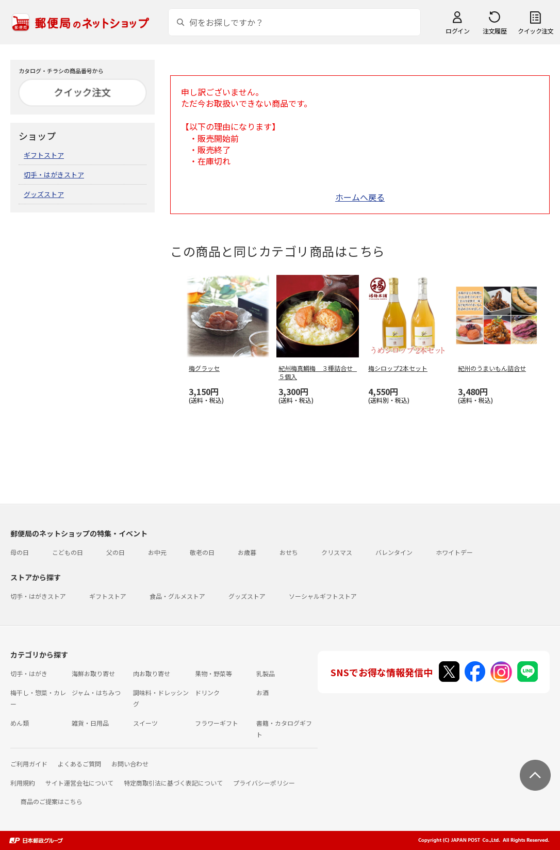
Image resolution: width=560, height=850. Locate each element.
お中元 (157, 552)
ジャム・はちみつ (96, 692)
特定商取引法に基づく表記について (173, 782)
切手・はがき (28, 673)
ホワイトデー (454, 552)
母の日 (19, 552)
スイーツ (145, 722)
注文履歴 (494, 30)
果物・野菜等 (213, 673)
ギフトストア (44, 155)
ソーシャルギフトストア (323, 596)
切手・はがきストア (54, 174)
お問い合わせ (130, 763)
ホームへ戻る (360, 197)
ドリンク (207, 692)
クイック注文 (535, 30)
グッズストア (44, 194)
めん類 (19, 722)
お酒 (262, 692)
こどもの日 (67, 552)
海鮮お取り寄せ (93, 673)
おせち (288, 552)
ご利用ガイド (28, 763)
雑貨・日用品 (90, 722)
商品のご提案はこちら (52, 801)
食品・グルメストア (177, 596)
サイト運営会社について (79, 782)
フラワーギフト (216, 722)
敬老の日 (202, 552)
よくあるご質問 (79, 763)
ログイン (457, 30)
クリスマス (336, 552)
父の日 (115, 552)
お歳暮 (247, 552)
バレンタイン (394, 552)
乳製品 (265, 673)
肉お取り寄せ (151, 673)
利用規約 (22, 782)
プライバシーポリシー (264, 782)
